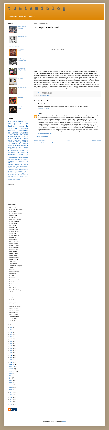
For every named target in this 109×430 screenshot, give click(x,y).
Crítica (26, 135)
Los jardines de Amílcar (18, 143)
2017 (11, 346)
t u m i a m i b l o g (36, 8)
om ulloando (24, 168)
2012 (11, 357)
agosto (11, 373)
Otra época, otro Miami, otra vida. (22, 59)
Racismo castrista (23, 179)
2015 (11, 350)
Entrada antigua (96, 140)
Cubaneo (24, 128)
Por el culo (11, 159)
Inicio (68, 140)
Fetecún (25, 166)
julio (10, 375)
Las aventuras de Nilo (20, 157)
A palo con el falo (18, 146)
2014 (11, 353)
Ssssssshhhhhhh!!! (23, 87)
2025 (11, 327)
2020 (11, 339)
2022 (11, 334)
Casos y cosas (12, 140)
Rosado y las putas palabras (17, 145)
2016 (11, 348)
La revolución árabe (18, 171)
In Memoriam (13, 150)
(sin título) (20, 78)
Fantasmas (11, 169)
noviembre (12, 366)
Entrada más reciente (39, 140)
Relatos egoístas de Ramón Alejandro (18, 148)
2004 (11, 404)
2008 (11, 394)
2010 (11, 362)
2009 (11, 392)
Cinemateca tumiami (20, 138)
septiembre (12, 371)
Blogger (64, 421)
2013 (11, 355)
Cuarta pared (19, 166)
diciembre (12, 364)
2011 (11, 359)
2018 (11, 343)
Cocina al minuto (21, 164)
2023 (11, 332)
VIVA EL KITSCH (19, 176)
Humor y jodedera (21, 142)
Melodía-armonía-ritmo (45, 95)
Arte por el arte (18, 124)
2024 (11, 329)
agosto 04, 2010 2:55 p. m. (45, 133)
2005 (11, 401)
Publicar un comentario (42, 136)
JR (39, 113)
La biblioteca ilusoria (21, 50)
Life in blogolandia (14, 46)
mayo (11, 380)
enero (11, 389)
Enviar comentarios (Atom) (48, 143)
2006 (11, 399)
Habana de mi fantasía (14, 168)
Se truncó (20, 97)
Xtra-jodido (12, 131)
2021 (11, 336)
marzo (11, 385)
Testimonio (18, 173)
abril (10, 382)
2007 (11, 397)
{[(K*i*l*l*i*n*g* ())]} (22, 69)
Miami (10, 135)
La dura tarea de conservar (22, 27)
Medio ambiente (19, 169)
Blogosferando (12, 136)
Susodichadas (11, 166)
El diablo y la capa (22, 36)
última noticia (16, 179)
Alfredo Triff (17, 135)
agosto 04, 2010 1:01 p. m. (45, 108)
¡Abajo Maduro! (15, 174)
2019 (11, 341)
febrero (11, 387)
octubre (11, 368)
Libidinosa (21, 156)
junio (10, 378)
